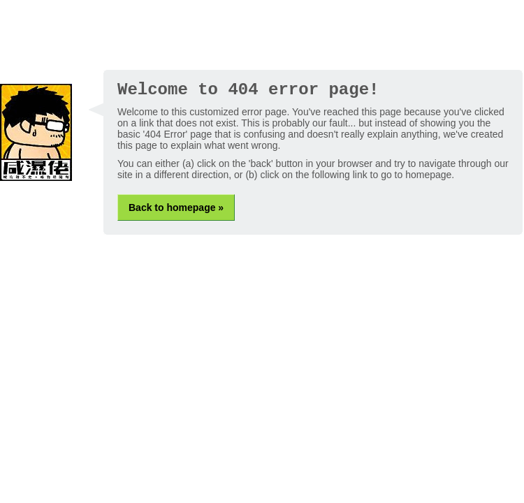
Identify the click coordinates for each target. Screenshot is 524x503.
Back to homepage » (176, 207)
